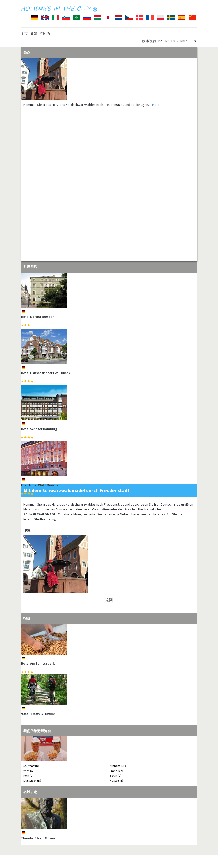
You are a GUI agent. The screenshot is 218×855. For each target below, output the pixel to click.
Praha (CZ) (116, 771)
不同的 (45, 33)
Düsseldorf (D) (32, 780)
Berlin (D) (115, 775)
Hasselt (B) (116, 780)
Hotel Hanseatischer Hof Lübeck (45, 373)
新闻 (33, 33)
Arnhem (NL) (118, 766)
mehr (156, 104)
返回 (109, 599)
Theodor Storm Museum (39, 838)
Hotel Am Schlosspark (37, 663)
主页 (24, 33)
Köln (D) (28, 775)
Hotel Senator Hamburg (39, 429)
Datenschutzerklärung (177, 41)
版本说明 (149, 41)
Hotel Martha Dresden (37, 317)
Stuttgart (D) (31, 766)
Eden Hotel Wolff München (40, 485)
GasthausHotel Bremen (38, 713)
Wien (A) (28, 771)
